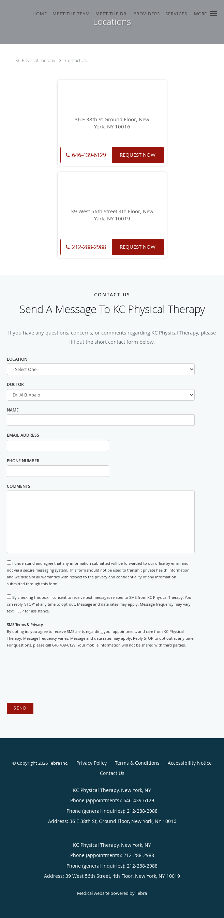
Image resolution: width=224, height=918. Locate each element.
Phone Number (23, 461)
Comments (18, 486)
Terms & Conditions (137, 763)
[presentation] (58, 676)
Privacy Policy (91, 763)
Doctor (15, 384)
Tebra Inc (58, 763)
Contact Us (76, 60)
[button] (213, 13)
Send (20, 708)
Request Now (137, 154)
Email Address (23, 435)
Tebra (141, 893)
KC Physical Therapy (35, 60)
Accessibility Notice (190, 763)
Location (17, 359)
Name (13, 410)
